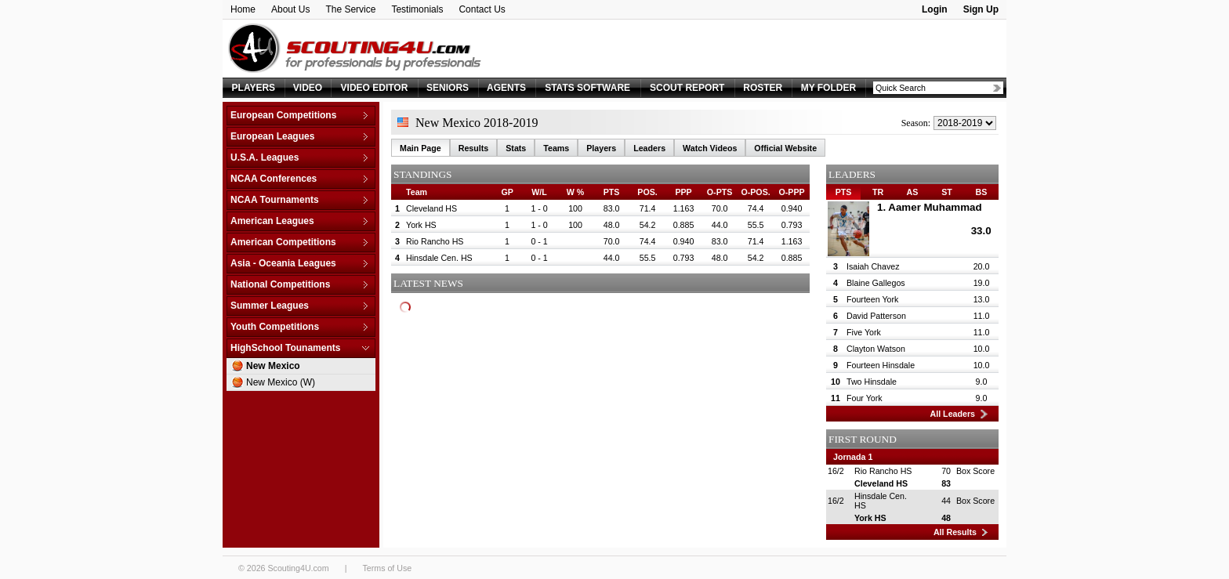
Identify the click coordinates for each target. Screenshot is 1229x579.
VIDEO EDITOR (374, 87)
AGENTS (506, 87)
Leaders (649, 148)
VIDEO (307, 87)
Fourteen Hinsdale (881, 365)
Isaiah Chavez (873, 266)
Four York (865, 398)
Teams (556, 148)
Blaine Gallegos (876, 283)
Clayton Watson (876, 348)
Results (474, 148)
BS (982, 192)
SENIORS (447, 87)
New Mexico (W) (280, 382)
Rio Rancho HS (434, 241)
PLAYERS (254, 87)
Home (243, 9)
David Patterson (876, 315)
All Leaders (952, 413)
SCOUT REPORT (687, 87)
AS (913, 192)
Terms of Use (386, 568)
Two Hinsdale (872, 381)
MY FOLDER (828, 87)
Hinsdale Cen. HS (439, 257)
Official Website (785, 148)
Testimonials (417, 9)
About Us (290, 9)
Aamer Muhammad (934, 207)
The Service (350, 9)
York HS (421, 225)
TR (877, 192)
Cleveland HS (431, 208)
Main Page (420, 148)
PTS (844, 192)
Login (935, 9)
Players (601, 148)
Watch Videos (710, 148)
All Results (955, 532)
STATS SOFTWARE (587, 87)
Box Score (975, 471)
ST (946, 192)
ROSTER (762, 87)
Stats (516, 148)
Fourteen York (872, 299)
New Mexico (273, 365)
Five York (864, 332)
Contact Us (482, 9)
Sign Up (981, 9)
